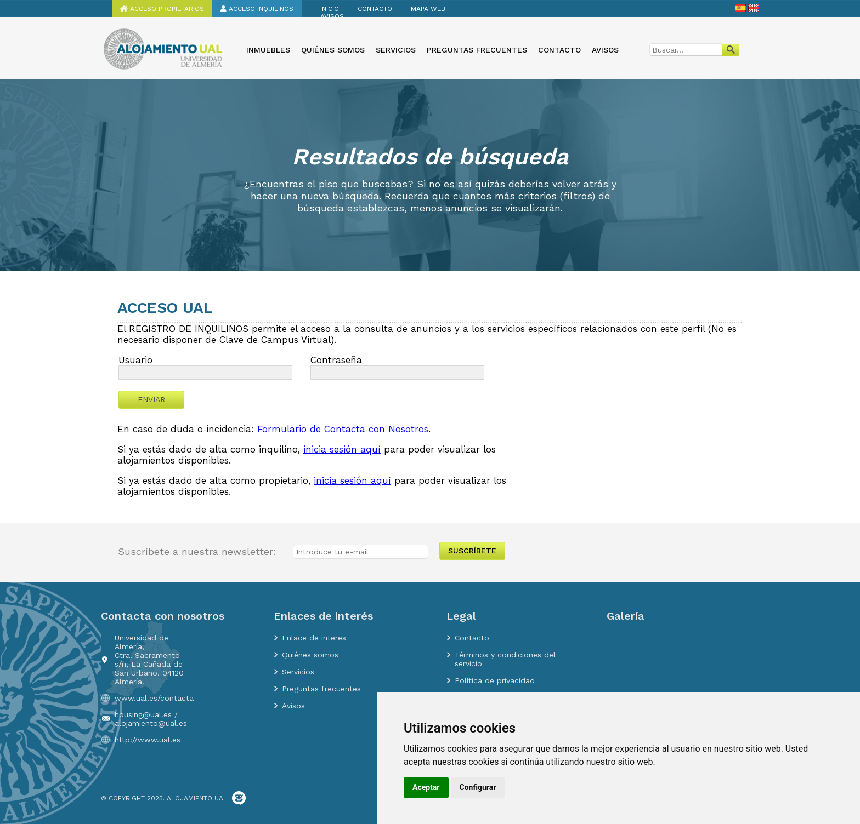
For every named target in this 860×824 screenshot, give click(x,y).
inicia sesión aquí (342, 449)
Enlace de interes (314, 637)
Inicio (329, 9)
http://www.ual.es (147, 739)
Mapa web (428, 9)
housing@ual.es (143, 714)
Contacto (375, 9)
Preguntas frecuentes (477, 49)
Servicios (396, 49)
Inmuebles (268, 49)
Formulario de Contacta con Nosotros (342, 429)
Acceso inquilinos (256, 9)
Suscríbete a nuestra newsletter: (197, 551)
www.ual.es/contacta (154, 698)
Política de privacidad (495, 680)
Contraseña (336, 359)
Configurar (478, 787)
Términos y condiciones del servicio (505, 659)
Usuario (135, 359)
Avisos (332, 16)
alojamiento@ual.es (151, 723)
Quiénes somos (333, 49)
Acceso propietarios (162, 9)
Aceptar (426, 787)
